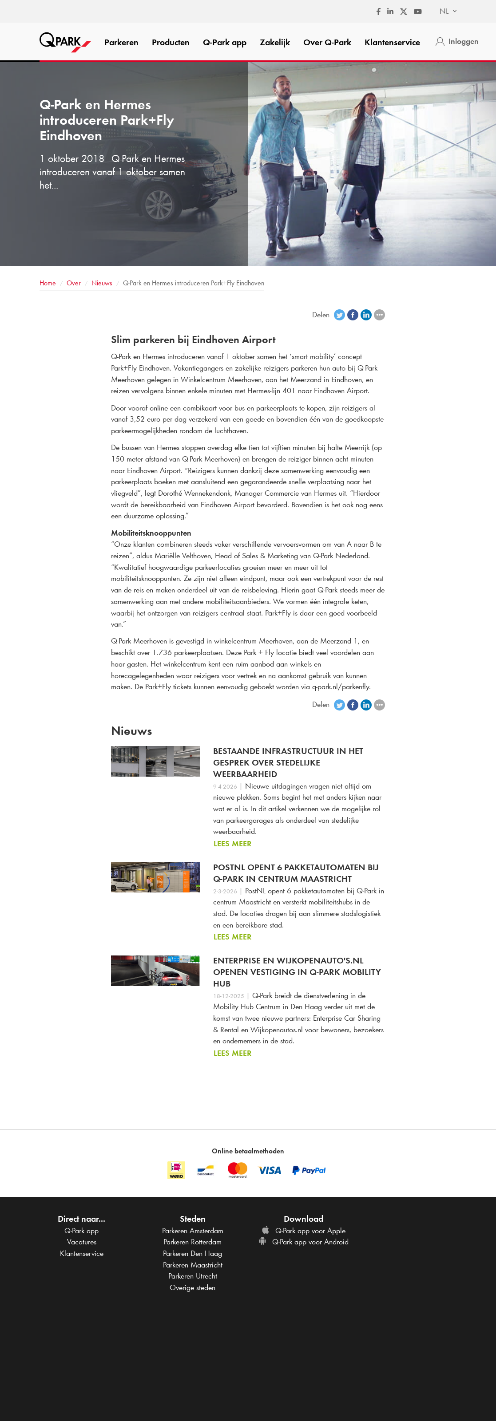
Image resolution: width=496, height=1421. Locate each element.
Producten (171, 42)
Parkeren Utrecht (192, 1276)
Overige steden (192, 1287)
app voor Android (303, 1242)
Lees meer (232, 844)
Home (48, 283)
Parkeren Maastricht (192, 1265)
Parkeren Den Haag (192, 1253)
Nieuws (101, 283)
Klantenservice (392, 42)
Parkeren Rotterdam (192, 1242)
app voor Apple (303, 1230)
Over (327, 42)
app (224, 42)
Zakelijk (275, 42)
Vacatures (81, 1242)
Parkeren (121, 42)
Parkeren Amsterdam (192, 1230)
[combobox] (444, 11)
